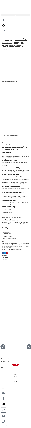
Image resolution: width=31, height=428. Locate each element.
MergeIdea (18, 425)
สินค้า (15, 372)
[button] (15, 15)
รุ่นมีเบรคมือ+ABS (15, 386)
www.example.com (13, 238)
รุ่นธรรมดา (15, 381)
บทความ (15, 374)
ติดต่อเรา (15, 376)
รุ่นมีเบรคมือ (15, 383)
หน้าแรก (15, 369)
